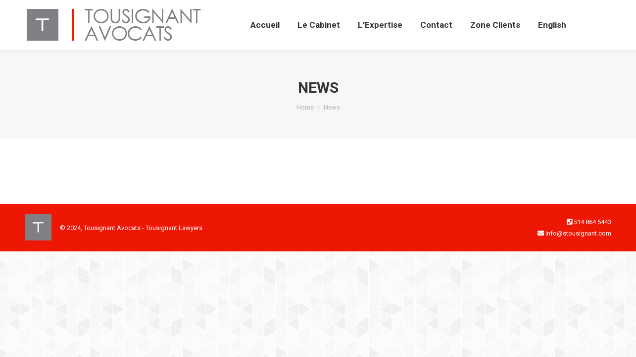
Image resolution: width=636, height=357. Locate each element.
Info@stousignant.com (578, 233)
